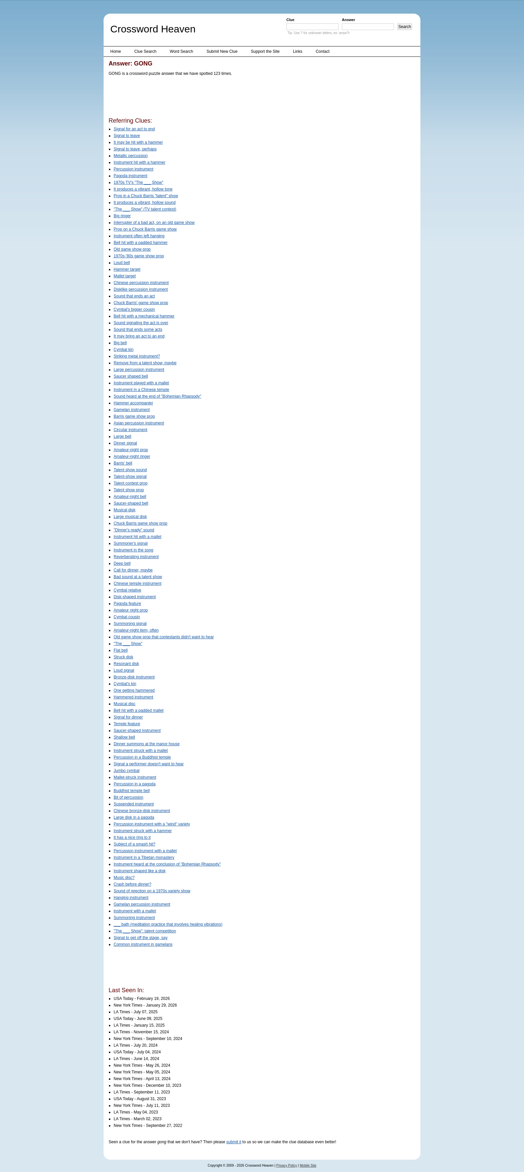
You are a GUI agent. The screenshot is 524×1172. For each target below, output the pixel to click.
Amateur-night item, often (136, 630)
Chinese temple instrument (137, 583)
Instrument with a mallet (135, 911)
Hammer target (127, 269)
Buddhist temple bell (132, 790)
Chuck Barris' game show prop (141, 302)
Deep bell (122, 563)
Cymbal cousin (127, 617)
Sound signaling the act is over (141, 322)
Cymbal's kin (125, 683)
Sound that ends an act (134, 296)
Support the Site (265, 51)
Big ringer (122, 216)
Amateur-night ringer (132, 456)
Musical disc (124, 703)
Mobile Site (308, 1165)
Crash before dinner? (132, 884)
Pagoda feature (127, 603)
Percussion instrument (133, 169)
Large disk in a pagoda (134, 817)
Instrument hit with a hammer (139, 162)
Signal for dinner (128, 717)
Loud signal (124, 670)
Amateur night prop (131, 610)
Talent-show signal (130, 476)
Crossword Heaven (152, 28)
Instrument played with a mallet (141, 383)
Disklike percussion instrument (141, 289)
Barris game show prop (134, 416)
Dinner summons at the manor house (146, 744)
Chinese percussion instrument (141, 282)
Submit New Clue (222, 51)
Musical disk (124, 510)
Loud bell (122, 262)
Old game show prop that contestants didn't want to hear (164, 637)
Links (297, 51)
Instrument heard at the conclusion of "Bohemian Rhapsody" (167, 864)
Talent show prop (129, 490)
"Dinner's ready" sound (134, 530)
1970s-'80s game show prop (139, 256)
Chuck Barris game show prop (140, 523)
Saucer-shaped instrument (137, 730)
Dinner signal (125, 443)
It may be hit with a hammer (138, 142)
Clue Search (145, 51)
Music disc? (124, 877)
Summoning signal (130, 623)
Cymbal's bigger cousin (134, 309)
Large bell (122, 436)
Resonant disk (126, 663)
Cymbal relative (127, 590)
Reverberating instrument (136, 556)
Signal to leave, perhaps (135, 149)
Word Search (181, 51)
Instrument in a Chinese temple (141, 389)
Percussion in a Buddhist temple (142, 757)
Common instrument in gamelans (143, 944)
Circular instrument (130, 429)
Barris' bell (123, 463)
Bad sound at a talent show (138, 576)
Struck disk (123, 657)
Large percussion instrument (139, 369)
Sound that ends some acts (138, 329)
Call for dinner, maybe (133, 570)
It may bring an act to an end (139, 336)
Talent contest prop (130, 483)
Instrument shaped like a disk (139, 871)
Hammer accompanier (133, 403)
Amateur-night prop (131, 449)
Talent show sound (130, 470)
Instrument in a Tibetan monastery (144, 857)
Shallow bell (124, 737)
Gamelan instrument (132, 409)
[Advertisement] (230, 98)
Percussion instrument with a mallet (145, 851)
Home (115, 51)
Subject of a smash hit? (134, 844)
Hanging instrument (131, 897)
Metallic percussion (131, 155)
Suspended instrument (134, 804)
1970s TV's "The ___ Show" (138, 182)
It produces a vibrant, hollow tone (143, 189)
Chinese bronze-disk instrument (142, 810)
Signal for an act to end (134, 129)
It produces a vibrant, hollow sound (144, 202)
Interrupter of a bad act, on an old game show (154, 222)
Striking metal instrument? (137, 356)
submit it (233, 1142)
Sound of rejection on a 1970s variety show (152, 891)
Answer (348, 20)
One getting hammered (134, 690)
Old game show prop (132, 249)
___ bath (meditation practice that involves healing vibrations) (168, 924)
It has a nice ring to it (132, 837)
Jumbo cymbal (126, 770)
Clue (290, 20)
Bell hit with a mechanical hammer (144, 316)
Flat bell (121, 650)
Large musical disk (130, 516)
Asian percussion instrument (139, 423)
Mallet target (125, 276)
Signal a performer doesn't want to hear (149, 764)
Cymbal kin (123, 349)
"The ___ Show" (128, 643)
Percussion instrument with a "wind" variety (152, 824)
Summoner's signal (131, 543)
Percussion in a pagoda (134, 784)
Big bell (120, 343)
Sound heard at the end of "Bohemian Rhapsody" (157, 396)
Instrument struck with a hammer (143, 830)
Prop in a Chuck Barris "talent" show (146, 195)
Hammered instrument (133, 697)
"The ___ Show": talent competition (145, 931)
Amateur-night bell (130, 496)
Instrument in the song (133, 550)
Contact (323, 51)
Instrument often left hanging (139, 236)
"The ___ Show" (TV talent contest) (145, 209)
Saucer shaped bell (131, 376)
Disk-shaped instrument (135, 597)
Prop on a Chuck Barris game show (145, 229)
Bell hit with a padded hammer (140, 242)
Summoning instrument (134, 917)
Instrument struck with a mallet (141, 750)
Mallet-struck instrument (135, 777)
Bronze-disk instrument (134, 677)
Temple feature (127, 724)
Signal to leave (127, 135)
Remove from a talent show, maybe (145, 363)
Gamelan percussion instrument (142, 904)
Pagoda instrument (130, 175)
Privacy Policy (286, 1165)
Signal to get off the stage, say (140, 937)
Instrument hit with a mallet (137, 536)
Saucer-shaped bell (131, 503)
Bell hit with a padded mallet (138, 710)
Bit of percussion (128, 797)
